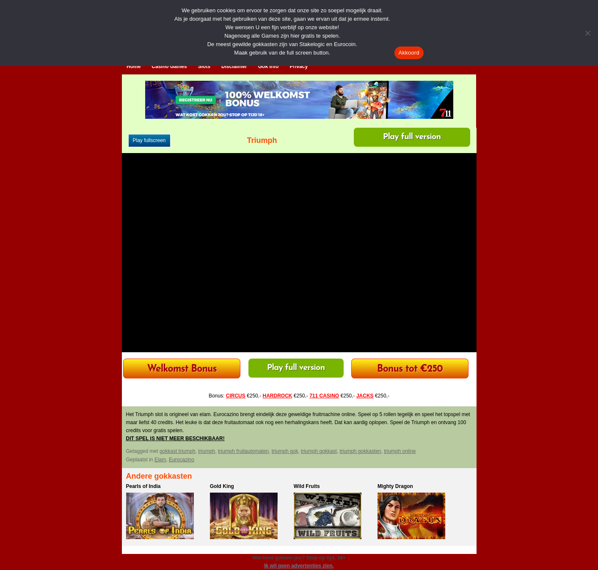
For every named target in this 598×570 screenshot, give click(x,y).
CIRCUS (235, 396)
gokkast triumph (178, 451)
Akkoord (409, 52)
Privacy (298, 66)
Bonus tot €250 (410, 369)
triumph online (400, 451)
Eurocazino (181, 460)
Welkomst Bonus (182, 369)
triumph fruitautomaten (243, 451)
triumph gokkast (319, 451)
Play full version (412, 137)
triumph (206, 451)
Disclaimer (234, 66)
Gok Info (268, 66)
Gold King (222, 486)
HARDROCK (277, 396)
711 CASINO (324, 396)
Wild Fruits (307, 486)
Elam (160, 460)
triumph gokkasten (360, 451)
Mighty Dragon (395, 486)
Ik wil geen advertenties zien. (299, 566)
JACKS (365, 396)
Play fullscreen (149, 140)
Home (134, 66)
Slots (204, 66)
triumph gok (285, 451)
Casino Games (169, 66)
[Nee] (587, 33)
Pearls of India (143, 486)
